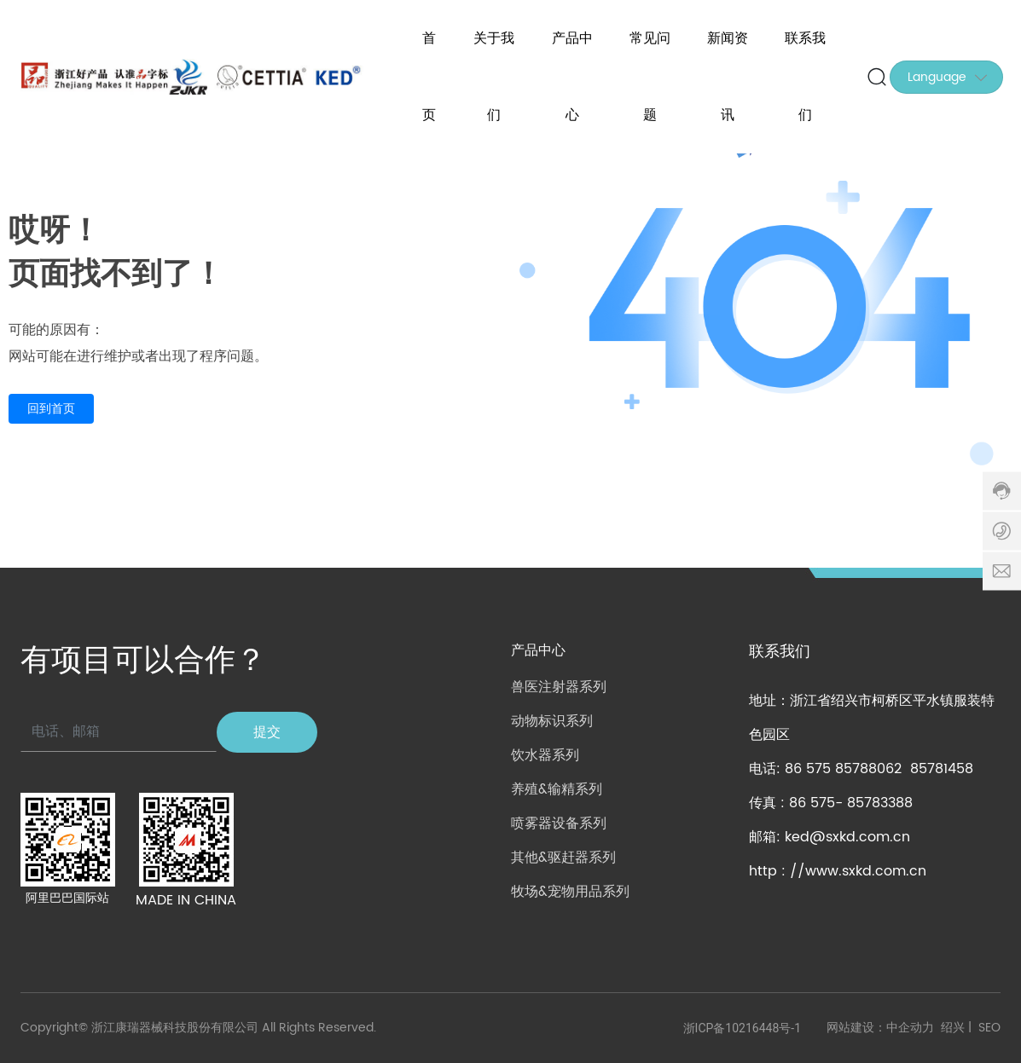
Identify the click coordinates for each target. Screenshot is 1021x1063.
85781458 (941, 769)
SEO (989, 1027)
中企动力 (910, 1027)
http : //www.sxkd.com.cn (837, 871)
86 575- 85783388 (851, 803)
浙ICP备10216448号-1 (742, 1028)
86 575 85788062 (843, 769)
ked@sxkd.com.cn (847, 837)
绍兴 (953, 1027)
